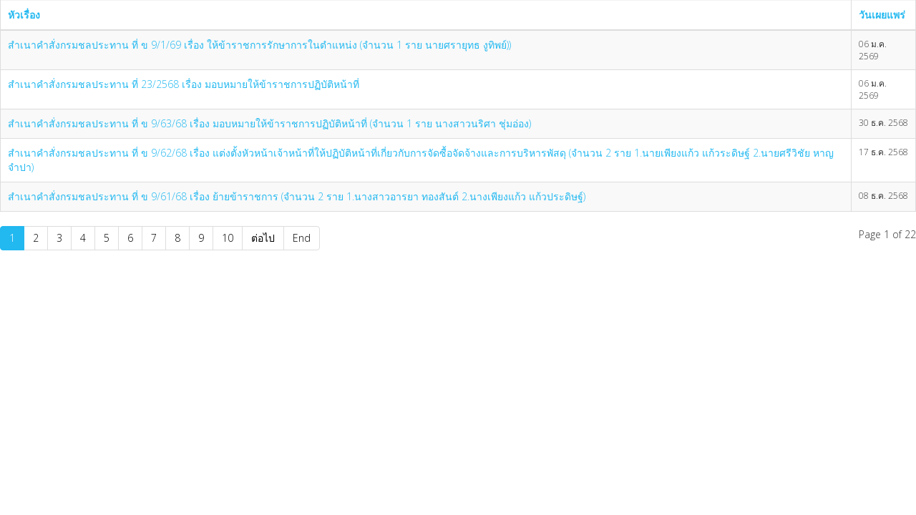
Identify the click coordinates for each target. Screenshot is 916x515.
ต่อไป (263, 238)
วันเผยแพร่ (882, 14)
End (302, 238)
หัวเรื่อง (24, 14)
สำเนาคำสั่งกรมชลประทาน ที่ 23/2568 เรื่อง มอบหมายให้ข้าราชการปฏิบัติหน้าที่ (183, 84)
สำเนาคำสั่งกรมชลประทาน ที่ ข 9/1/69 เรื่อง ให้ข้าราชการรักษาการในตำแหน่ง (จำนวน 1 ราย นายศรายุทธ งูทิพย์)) (259, 45)
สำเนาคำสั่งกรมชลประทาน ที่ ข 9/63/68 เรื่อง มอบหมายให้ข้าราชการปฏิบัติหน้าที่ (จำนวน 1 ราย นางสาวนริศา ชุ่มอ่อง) (269, 123)
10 (227, 238)
